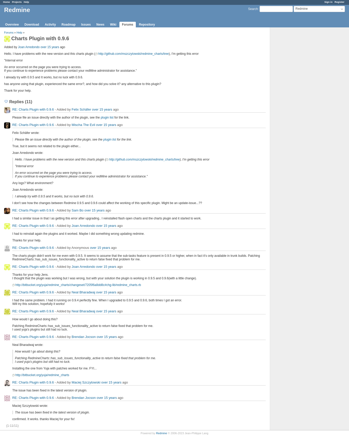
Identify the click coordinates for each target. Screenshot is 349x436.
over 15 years (49, 47)
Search (253, 9)
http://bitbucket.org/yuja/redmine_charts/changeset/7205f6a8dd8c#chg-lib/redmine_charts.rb (78, 285)
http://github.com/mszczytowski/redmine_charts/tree (133, 54)
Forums (127, 24)
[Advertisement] (295, 108)
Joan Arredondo (29, 47)
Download (31, 24)
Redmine (161, 433)
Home (6, 2)
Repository (147, 24)
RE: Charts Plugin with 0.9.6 (33, 109)
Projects (17, 2)
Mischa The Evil (83, 125)
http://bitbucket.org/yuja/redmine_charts (42, 375)
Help (26, 2)
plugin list (107, 117)
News (100, 24)
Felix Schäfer (81, 109)
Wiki (113, 24)
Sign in (328, 2)
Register (339, 2)
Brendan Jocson (84, 337)
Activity (50, 24)
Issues (86, 24)
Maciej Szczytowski (86, 382)
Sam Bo (78, 210)
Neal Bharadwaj (83, 292)
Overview (12, 24)
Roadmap (68, 24)
